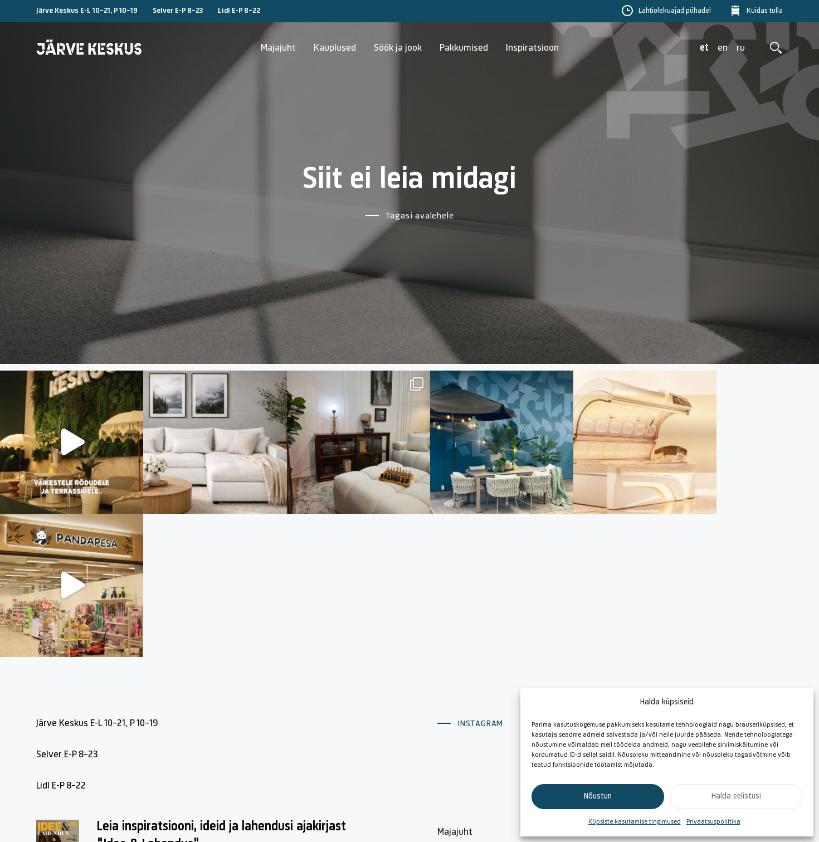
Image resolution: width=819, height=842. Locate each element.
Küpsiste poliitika (709, 681)
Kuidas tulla (765, 11)
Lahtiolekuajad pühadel (674, 11)
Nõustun (598, 796)
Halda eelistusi (736, 796)
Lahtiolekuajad (466, 707)
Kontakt (571, 681)
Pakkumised (464, 48)
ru (741, 48)
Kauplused (335, 48)
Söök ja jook (398, 48)
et (704, 48)
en (723, 48)
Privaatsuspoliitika (713, 822)
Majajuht (278, 48)
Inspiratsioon (532, 48)
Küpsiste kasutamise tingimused (634, 822)
